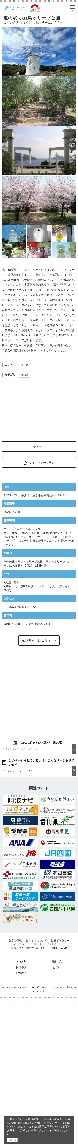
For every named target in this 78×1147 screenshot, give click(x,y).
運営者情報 (15, 1089)
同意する (12, 1139)
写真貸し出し (56, 1093)
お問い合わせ (59, 1096)
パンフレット (22, 1093)
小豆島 (24, 364)
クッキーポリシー (38, 1130)
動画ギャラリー (60, 1089)
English (21, 1110)
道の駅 (24, 374)
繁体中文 (56, 1110)
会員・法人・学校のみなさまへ (29, 1096)
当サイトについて (36, 1089)
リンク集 (39, 1093)
